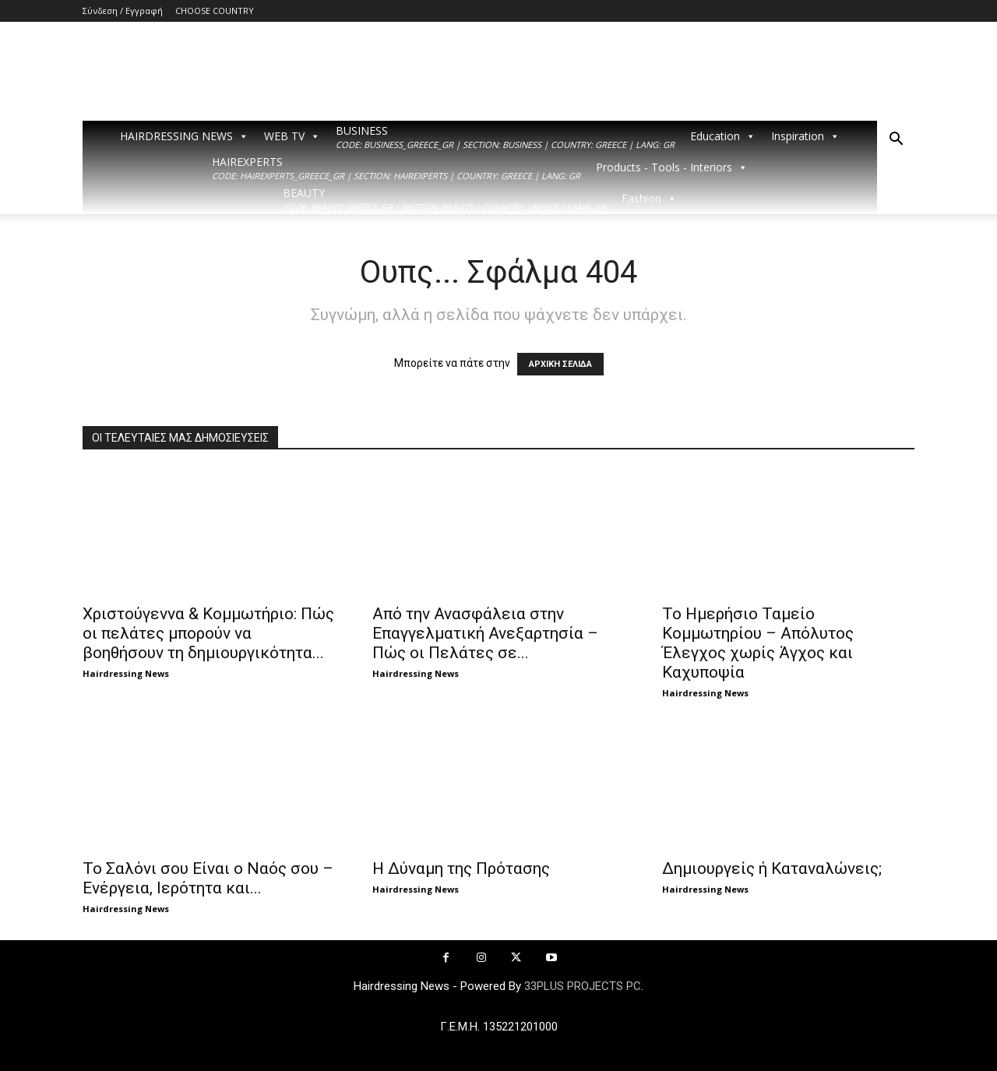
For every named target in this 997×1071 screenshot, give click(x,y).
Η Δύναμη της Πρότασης (461, 868)
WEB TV (292, 136)
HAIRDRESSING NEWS (184, 136)
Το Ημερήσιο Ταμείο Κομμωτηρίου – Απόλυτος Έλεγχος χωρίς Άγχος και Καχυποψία (758, 643)
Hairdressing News (126, 673)
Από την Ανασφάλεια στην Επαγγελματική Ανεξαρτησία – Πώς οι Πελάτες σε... (485, 633)
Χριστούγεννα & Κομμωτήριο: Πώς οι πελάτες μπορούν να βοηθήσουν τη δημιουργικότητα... (208, 633)
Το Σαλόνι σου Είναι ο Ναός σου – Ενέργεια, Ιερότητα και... (208, 878)
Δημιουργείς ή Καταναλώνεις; (772, 868)
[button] (895, 140)
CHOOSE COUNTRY (214, 10)
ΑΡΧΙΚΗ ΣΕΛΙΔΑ (560, 364)
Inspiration (805, 136)
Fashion (649, 198)
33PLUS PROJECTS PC (582, 986)
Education (723, 136)
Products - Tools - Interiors (672, 167)
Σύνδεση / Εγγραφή (123, 10)
